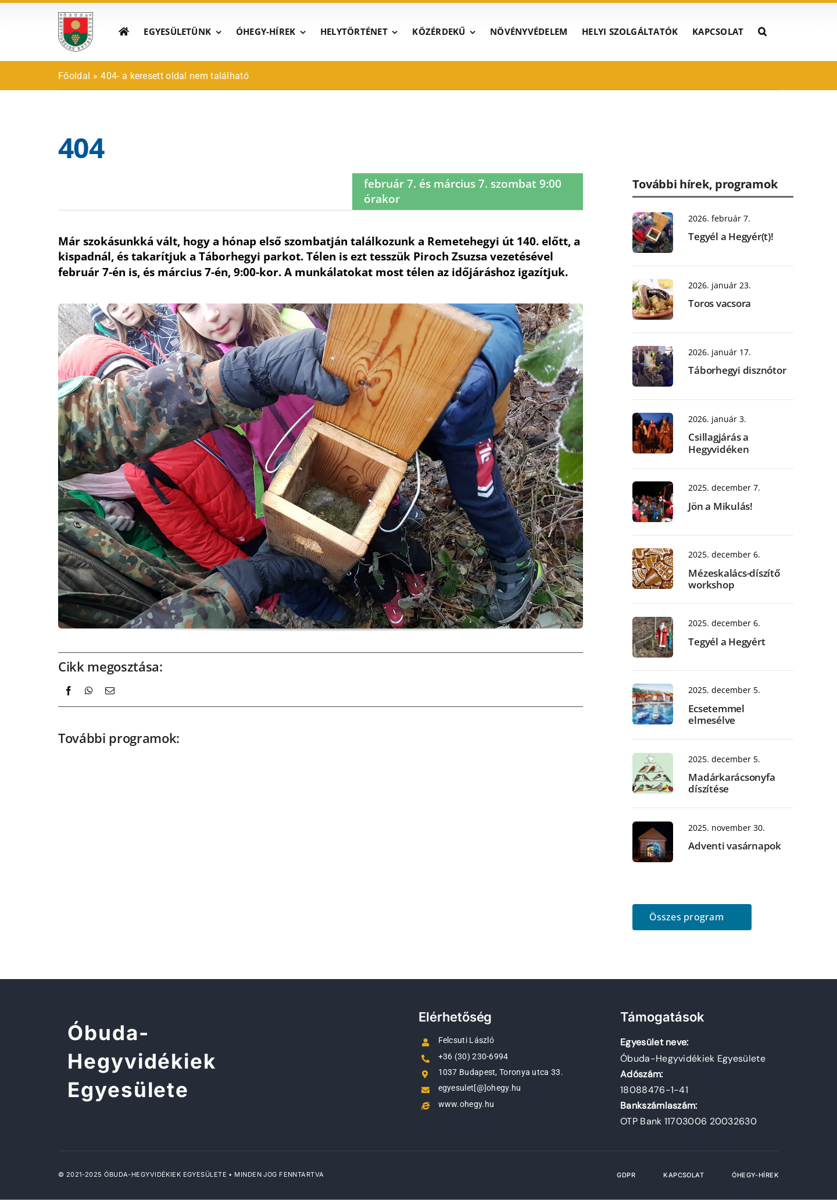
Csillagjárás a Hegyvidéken (718, 442)
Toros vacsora (719, 303)
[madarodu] (652, 218)
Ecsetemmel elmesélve (716, 714)
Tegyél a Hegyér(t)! (730, 236)
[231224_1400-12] (652, 759)
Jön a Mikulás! (720, 506)
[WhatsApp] (89, 703)
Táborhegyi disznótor (737, 370)
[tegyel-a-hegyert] (652, 623)
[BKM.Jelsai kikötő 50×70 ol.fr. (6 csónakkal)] (652, 690)
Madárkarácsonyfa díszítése (731, 782)
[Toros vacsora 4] (652, 285)
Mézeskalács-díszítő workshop (733, 578)
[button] (762, 32)
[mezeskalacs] (652, 554)
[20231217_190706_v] (652, 827)
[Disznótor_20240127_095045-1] (652, 352)
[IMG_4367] (652, 487)
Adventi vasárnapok (734, 845)
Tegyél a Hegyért (726, 641)
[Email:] (109, 703)
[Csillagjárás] (652, 419)
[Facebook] (68, 703)
